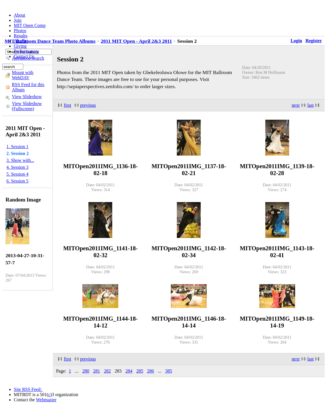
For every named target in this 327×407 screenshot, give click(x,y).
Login (296, 40)
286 (150, 371)
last (310, 105)
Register (313, 40)
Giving (20, 46)
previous (88, 105)
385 (168, 371)
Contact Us (24, 56)
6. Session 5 (17, 181)
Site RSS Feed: (28, 389)
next (296, 105)
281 (96, 371)
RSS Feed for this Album (28, 87)
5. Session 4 (17, 174)
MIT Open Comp (30, 25)
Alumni (21, 40)
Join (18, 20)
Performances (26, 51)
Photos (20, 30)
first (67, 105)
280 (85, 371)
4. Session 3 (17, 167)
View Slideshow (27, 96)
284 (128, 371)
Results (20, 35)
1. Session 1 (17, 146)
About (19, 15)
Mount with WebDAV (22, 75)
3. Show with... (20, 160)
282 (107, 371)
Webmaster (46, 399)
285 (139, 371)
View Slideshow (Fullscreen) (27, 106)
